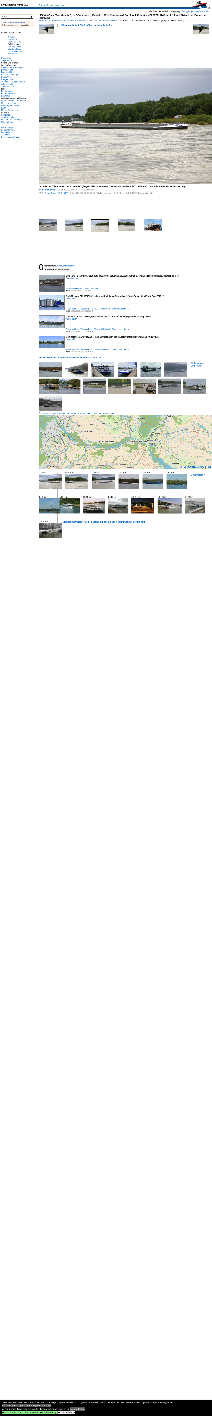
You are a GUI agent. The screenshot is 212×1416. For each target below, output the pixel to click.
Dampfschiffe (7, 72)
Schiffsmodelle (7, 117)
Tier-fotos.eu (13, 54)
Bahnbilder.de (13, 37)
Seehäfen (5, 96)
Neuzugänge (7, 127)
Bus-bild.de (12, 39)
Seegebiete (6, 58)
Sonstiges (5, 115)
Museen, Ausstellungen (11, 120)
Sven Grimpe (72, 278)
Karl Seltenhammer (48, 190)
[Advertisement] (55, 48)
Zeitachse (5, 135)
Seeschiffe (6, 77)
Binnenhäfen (7, 91)
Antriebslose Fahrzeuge (12, 67)
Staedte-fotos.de (14, 49)
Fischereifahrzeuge (9, 74)
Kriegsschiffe (7, 79)
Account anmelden (200, 11)
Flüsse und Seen (8, 103)
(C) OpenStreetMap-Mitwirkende (195, 467)
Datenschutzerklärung (10, 137)
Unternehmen (7, 122)
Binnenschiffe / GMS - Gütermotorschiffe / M (86, 25)
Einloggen (186, 11)
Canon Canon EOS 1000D (56, 193)
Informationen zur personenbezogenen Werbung (26, 1405)
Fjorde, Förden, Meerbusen (13, 101)
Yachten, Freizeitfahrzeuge (13, 82)
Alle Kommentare (65, 266)
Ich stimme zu (66, 1412)
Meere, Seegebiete (9, 110)
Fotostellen (6, 132)
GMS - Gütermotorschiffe (104, 20)
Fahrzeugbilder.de (15, 42)
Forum (42, 5)
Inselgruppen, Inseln (10, 105)
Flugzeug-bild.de (14, 47)
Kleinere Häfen (8, 93)
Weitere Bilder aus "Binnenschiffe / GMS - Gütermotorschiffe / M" (70, 357)
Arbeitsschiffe (7, 84)
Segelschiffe (6, 60)
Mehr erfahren (77, 1409)
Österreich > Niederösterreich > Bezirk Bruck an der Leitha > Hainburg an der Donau (77, 413)
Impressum (60, 5)
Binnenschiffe (85, 20)
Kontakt (49, 5)
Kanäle (4, 108)
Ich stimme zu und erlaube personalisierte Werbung (29, 1412)
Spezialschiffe (7, 86)
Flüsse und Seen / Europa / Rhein (79, 309)
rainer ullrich (71, 298)
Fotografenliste (8, 130)
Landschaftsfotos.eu (16, 51)
